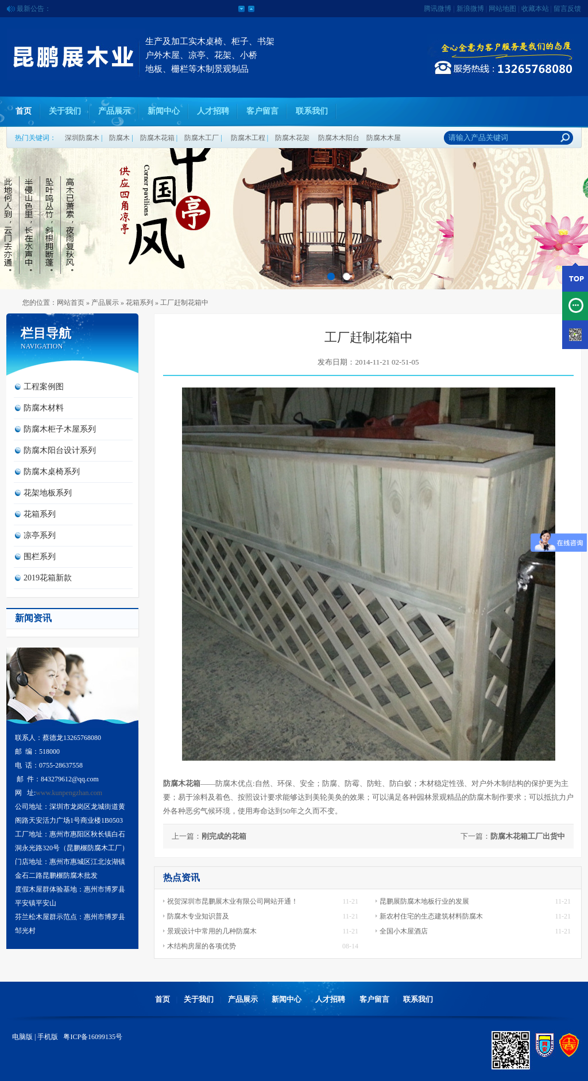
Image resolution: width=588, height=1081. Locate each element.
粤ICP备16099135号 (91, 1037)
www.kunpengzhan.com (69, 793)
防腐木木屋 (383, 138)
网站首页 (70, 303)
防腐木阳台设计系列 (60, 450)
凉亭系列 (40, 535)
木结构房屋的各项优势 (201, 946)
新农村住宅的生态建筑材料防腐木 (431, 916)
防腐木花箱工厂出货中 (527, 836)
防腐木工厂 (201, 138)
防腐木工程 (248, 138)
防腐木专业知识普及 (198, 916)
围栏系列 (40, 556)
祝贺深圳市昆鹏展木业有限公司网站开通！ (232, 901)
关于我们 (65, 111)
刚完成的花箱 (224, 836)
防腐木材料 (44, 408)
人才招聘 (213, 111)
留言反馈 (567, 9)
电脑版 (22, 1037)
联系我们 (312, 111)
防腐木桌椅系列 (52, 471)
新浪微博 (470, 9)
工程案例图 (44, 386)
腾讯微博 (437, 9)
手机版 (47, 1037)
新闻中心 (164, 111)
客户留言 (262, 111)
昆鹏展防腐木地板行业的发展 (424, 901)
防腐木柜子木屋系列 (60, 429)
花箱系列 (139, 303)
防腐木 (119, 138)
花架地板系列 (48, 493)
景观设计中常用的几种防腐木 (212, 931)
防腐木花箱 (157, 138)
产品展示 (114, 111)
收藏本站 (535, 9)
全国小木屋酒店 (404, 931)
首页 (24, 111)
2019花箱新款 (48, 578)
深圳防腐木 (82, 138)
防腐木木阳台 (338, 138)
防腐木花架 (292, 138)
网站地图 (502, 9)
